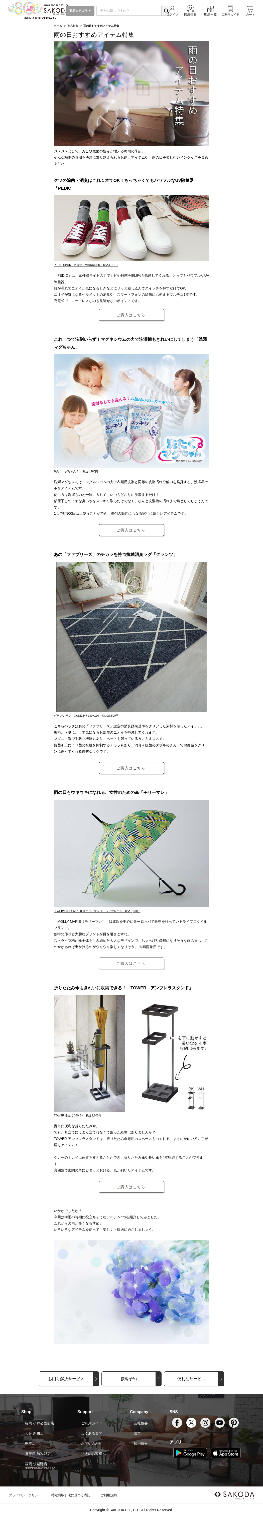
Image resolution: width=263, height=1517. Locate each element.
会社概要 (141, 1423)
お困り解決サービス (66, 1379)
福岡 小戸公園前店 (39, 1423)
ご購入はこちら (131, 315)
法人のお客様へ (93, 1454)
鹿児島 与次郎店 (38, 1454)
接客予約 (129, 1379)
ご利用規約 (108, 1495)
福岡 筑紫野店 (36, 1464)
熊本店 (30, 1443)
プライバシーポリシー (25, 1495)
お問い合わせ (91, 1443)
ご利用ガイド (91, 1423)
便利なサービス (191, 1379)
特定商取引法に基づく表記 (70, 1495)
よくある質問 (91, 1433)
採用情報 (141, 1443)
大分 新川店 (34, 1433)
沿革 (137, 1433)
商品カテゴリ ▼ (80, 11)
